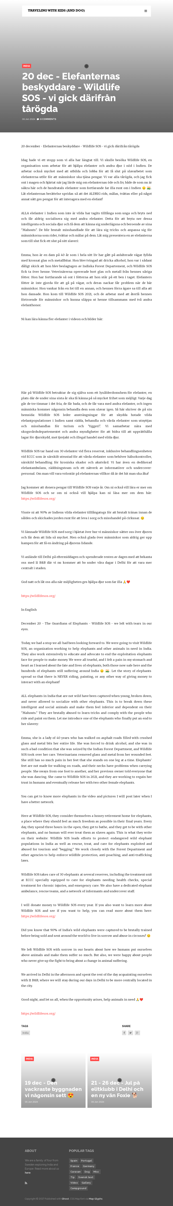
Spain (73, 1160)
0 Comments (48, 119)
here (28, 1172)
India (26, 66)
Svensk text (85, 1177)
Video (74, 1182)
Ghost (65, 1198)
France (74, 1166)
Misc (96, 1171)
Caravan (75, 1171)
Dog (87, 1171)
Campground (78, 1188)
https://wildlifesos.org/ (38, 498)
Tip (72, 1177)
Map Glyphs (96, 1198)
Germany (88, 1166)
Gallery (86, 1182)
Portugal (86, 1160)
